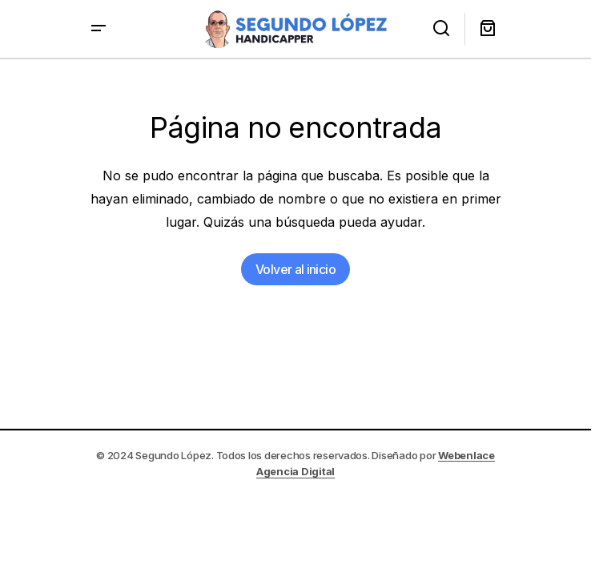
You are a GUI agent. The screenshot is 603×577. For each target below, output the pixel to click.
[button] (98, 29)
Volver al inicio (295, 269)
